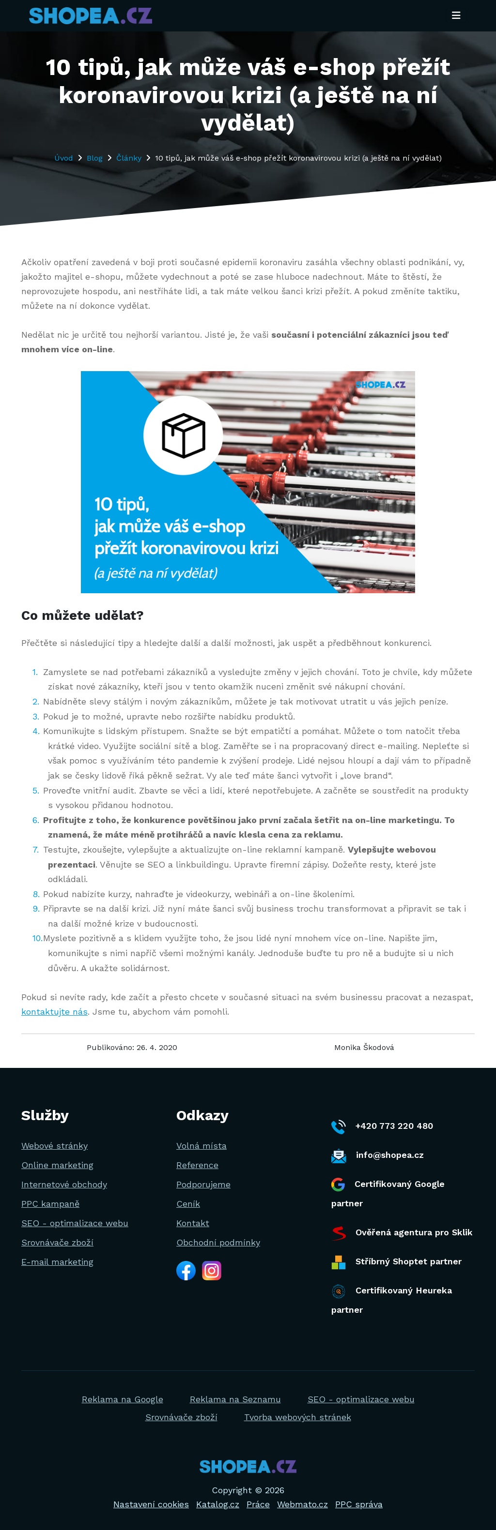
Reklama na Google (122, 1399)
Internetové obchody (64, 1184)
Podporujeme (203, 1184)
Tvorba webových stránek (297, 1417)
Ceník (188, 1204)
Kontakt (192, 1223)
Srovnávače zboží (57, 1242)
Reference (197, 1165)
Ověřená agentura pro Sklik (402, 1233)
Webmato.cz (302, 1504)
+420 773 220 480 (382, 1127)
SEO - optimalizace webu (74, 1223)
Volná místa (201, 1145)
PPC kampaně (50, 1204)
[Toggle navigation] (456, 16)
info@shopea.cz (377, 1156)
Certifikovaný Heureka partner (391, 1299)
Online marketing (57, 1165)
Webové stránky (54, 1145)
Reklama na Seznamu (235, 1399)
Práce (258, 1504)
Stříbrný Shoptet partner (396, 1262)
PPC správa (359, 1504)
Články (128, 158)
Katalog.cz (217, 1504)
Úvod (63, 158)
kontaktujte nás (54, 1011)
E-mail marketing (57, 1262)
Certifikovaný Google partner (388, 1193)
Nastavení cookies (151, 1504)
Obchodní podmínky (218, 1242)
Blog (95, 158)
